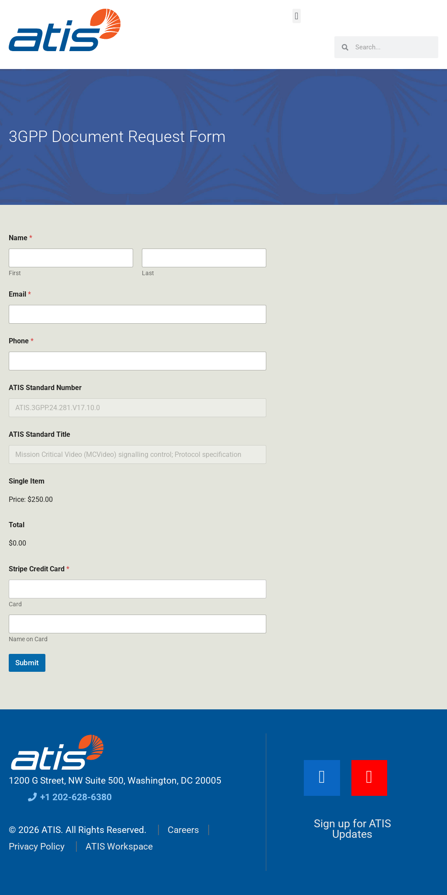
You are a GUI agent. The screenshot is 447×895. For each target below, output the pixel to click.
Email (20, 294)
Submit (27, 662)
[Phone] (137, 361)
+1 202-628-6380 (69, 797)
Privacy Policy (37, 846)
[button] (296, 16)
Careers (183, 830)
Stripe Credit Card (39, 569)
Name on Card (28, 639)
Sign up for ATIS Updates (352, 829)
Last (148, 273)
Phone (21, 341)
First (15, 273)
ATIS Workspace (119, 846)
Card (15, 604)
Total (16, 525)
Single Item (27, 481)
